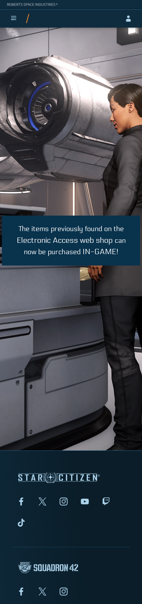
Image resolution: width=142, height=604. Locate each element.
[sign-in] (128, 18)
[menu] (13, 18)
